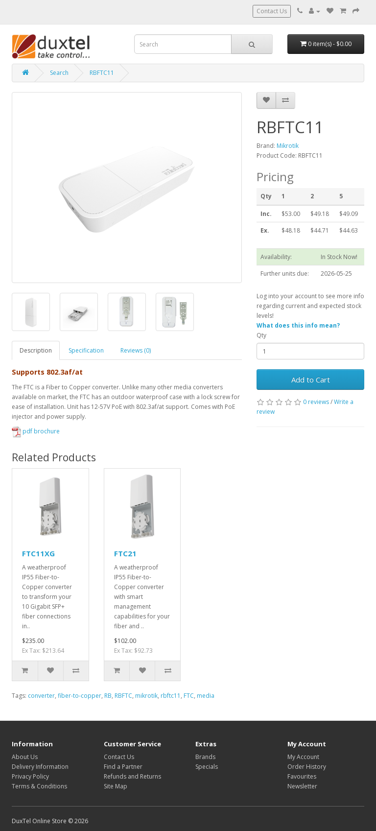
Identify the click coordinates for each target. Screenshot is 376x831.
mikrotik (146, 695)
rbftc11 (171, 695)
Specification (86, 350)
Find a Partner (123, 766)
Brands (205, 757)
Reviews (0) (135, 350)
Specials (206, 766)
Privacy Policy (30, 776)
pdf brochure (36, 431)
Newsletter (302, 786)
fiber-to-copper (79, 695)
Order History (306, 766)
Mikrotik (288, 146)
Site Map (115, 786)
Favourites (301, 776)
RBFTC (123, 695)
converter (41, 695)
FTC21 (125, 553)
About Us (25, 757)
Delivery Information (40, 766)
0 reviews (316, 402)
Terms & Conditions (39, 786)
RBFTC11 (102, 73)
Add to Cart (310, 379)
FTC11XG (38, 553)
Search (59, 73)
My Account (303, 757)
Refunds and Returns (132, 776)
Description (36, 350)
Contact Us (272, 11)
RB (108, 695)
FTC (189, 695)
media (205, 695)
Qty (261, 335)
